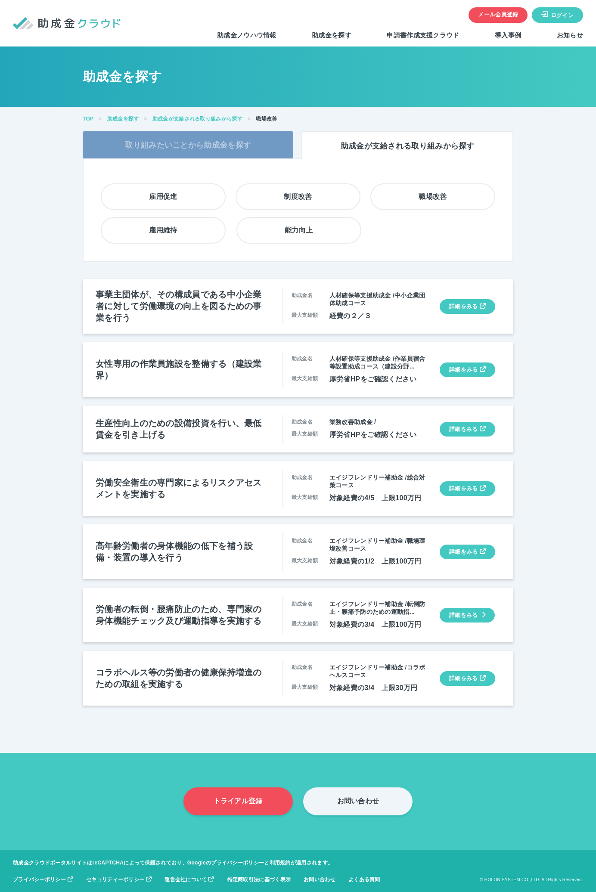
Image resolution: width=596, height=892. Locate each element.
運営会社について (189, 880)
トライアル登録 (238, 801)
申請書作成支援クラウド (423, 35)
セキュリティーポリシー (119, 880)
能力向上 (299, 230)
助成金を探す (331, 35)
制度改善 (298, 196)
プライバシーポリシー (237, 863)
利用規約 (280, 863)
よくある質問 (364, 880)
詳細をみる (467, 306)
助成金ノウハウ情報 (246, 35)
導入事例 (508, 35)
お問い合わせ (358, 801)
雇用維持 (163, 230)
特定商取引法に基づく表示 (259, 880)
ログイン (557, 15)
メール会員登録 (498, 14)
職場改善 (433, 196)
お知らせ (570, 35)
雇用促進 (163, 196)
